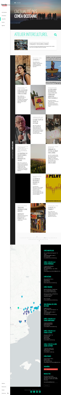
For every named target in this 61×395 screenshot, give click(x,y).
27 (29, 239)
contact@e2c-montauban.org (50, 326)
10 (30, 238)
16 (39, 238)
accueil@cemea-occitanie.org (50, 257)
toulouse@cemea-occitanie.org (50, 300)
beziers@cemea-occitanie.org (50, 282)
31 (35, 239)
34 (40, 239)
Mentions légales (28, 390)
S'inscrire (46, 385)
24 (52, 238)
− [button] (11, 247)
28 (30, 239)
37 (45, 239)
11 (31, 238)
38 (47, 239)
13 (34, 238)
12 (33, 238)
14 (36, 238)
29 (32, 239)
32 (37, 239)
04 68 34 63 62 (49, 268)
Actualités (19, 2)
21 (48, 238)
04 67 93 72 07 (47, 281)
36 (43, 239)
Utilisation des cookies (36, 390)
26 (56, 238)
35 (42, 239)
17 (41, 238)
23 (51, 238)
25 (54, 238)
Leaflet (39, 386)
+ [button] (11, 246)
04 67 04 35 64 (47, 325)
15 (38, 238)
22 (49, 238)
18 (43, 238)
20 (46, 238)
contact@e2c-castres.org (49, 339)
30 (34, 239)
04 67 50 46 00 (47, 256)
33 (38, 239)
